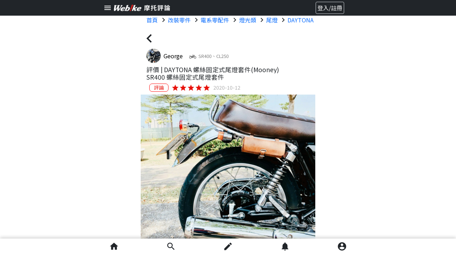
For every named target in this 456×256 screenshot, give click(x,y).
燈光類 (247, 20)
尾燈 (272, 20)
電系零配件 (215, 20)
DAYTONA (300, 20)
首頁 (152, 20)
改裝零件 (179, 20)
